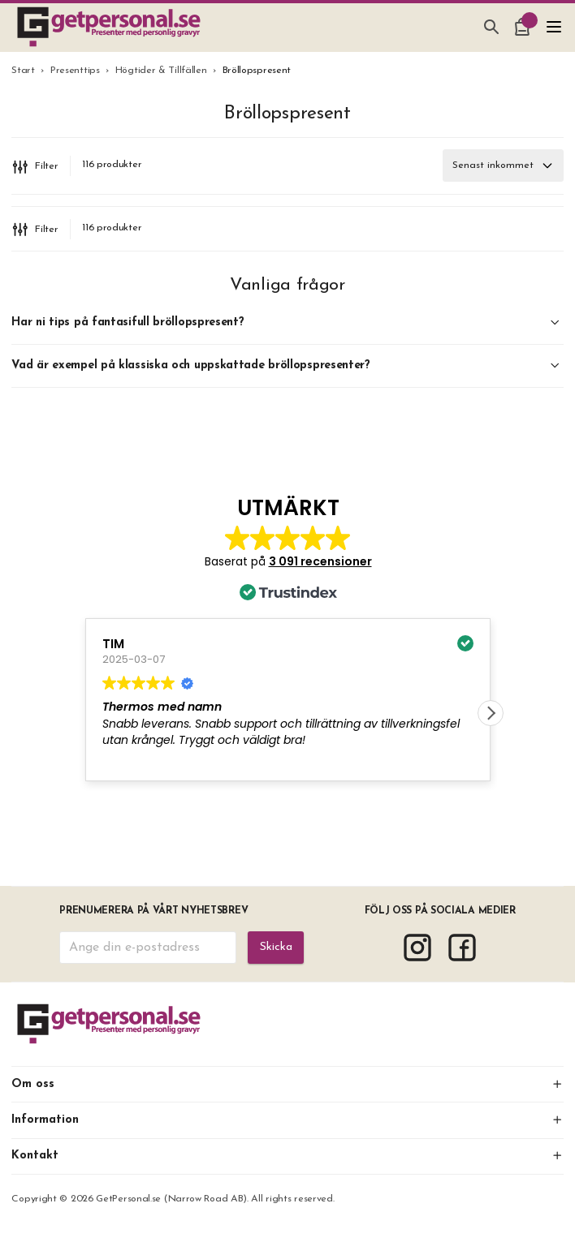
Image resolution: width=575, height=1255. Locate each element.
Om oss (287, 1084)
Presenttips (75, 70)
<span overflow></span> (288, 653)
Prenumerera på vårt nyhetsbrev (153, 911)
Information (287, 1120)
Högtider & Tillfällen (161, 70)
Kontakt (287, 1156)
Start (23, 70)
